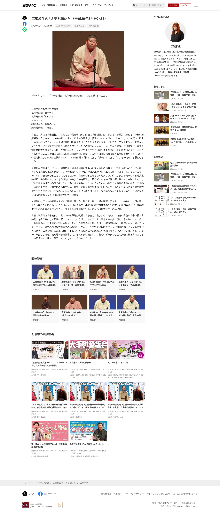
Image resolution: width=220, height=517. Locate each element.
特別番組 (63, 5)
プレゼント (109, 5)
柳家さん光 (79, 26)
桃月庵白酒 (94, 26)
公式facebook (47, 493)
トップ (42, 5)
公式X (28, 493)
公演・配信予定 (76, 5)
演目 (87, 5)
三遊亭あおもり (63, 26)
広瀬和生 (48, 26)
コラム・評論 (96, 5)
